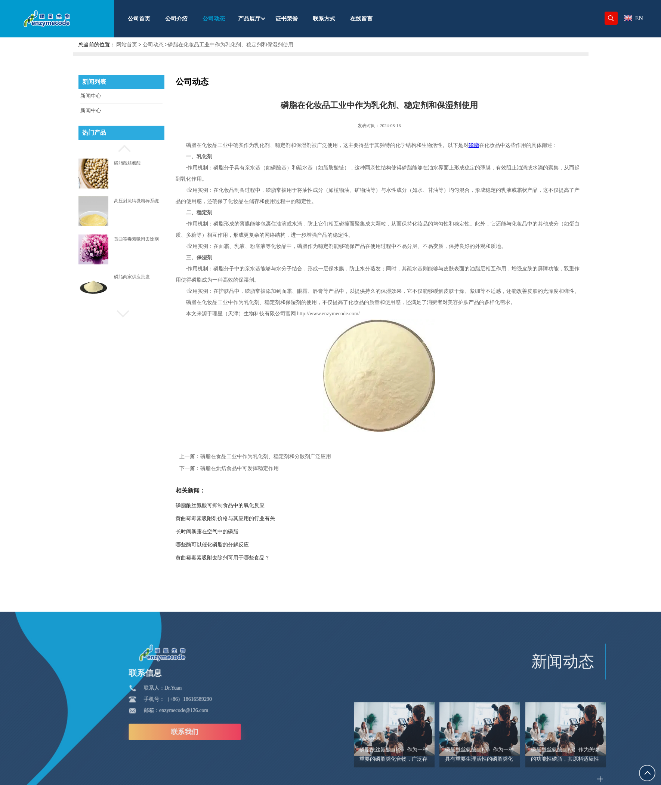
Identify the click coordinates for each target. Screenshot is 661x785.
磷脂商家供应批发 (132, 276)
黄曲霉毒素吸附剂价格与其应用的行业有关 (240, 518)
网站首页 (126, 44)
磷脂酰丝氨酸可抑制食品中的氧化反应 (235, 505)
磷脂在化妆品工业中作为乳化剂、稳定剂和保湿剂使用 (230, 44)
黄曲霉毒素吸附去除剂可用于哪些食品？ (238, 558)
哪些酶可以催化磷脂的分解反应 (227, 545)
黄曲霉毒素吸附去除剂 (136, 239)
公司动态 (153, 44)
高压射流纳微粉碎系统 (136, 200)
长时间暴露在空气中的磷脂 (222, 531)
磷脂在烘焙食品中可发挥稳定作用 (254, 468)
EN (633, 18)
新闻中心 (90, 96)
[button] (121, 147)
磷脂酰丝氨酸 (127, 163)
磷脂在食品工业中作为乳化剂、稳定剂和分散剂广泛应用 (280, 456)
